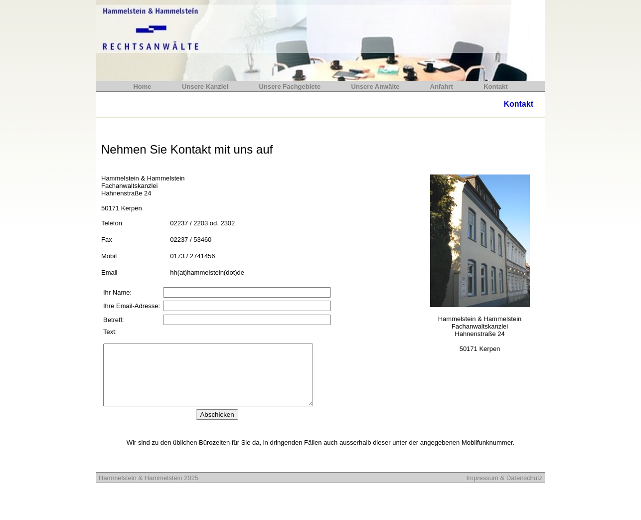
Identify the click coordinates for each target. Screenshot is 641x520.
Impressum (482, 490)
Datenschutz (523, 490)
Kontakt (494, 86)
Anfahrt (442, 86)
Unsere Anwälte (377, 86)
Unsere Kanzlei (205, 86)
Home (143, 86)
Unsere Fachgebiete (290, 86)
